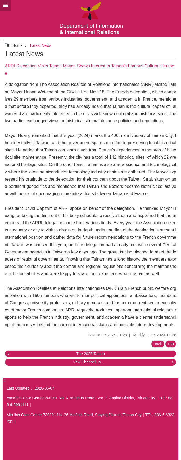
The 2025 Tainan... (92, 354)
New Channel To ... (89, 362)
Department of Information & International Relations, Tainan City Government (90, 18)
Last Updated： (20, 388)
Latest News (40, 45)
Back (157, 344)
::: (2, 39)
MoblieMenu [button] (5, 5)
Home (17, 45)
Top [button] (171, 344)
